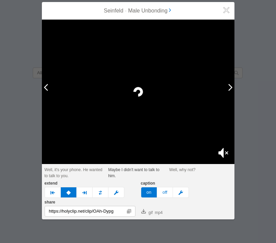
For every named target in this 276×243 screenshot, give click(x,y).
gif (147, 212)
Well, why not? (182, 169)
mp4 (158, 212)
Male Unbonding (150, 11)
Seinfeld (113, 11)
